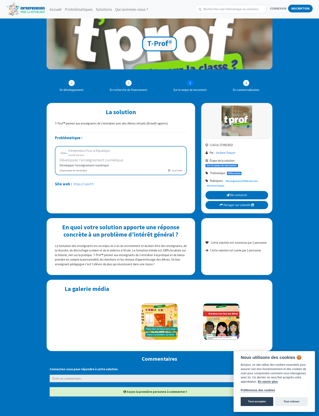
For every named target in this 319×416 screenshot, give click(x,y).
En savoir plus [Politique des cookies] (268, 381)
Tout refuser (291, 401)
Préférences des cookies (258, 390)
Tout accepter (257, 401)
